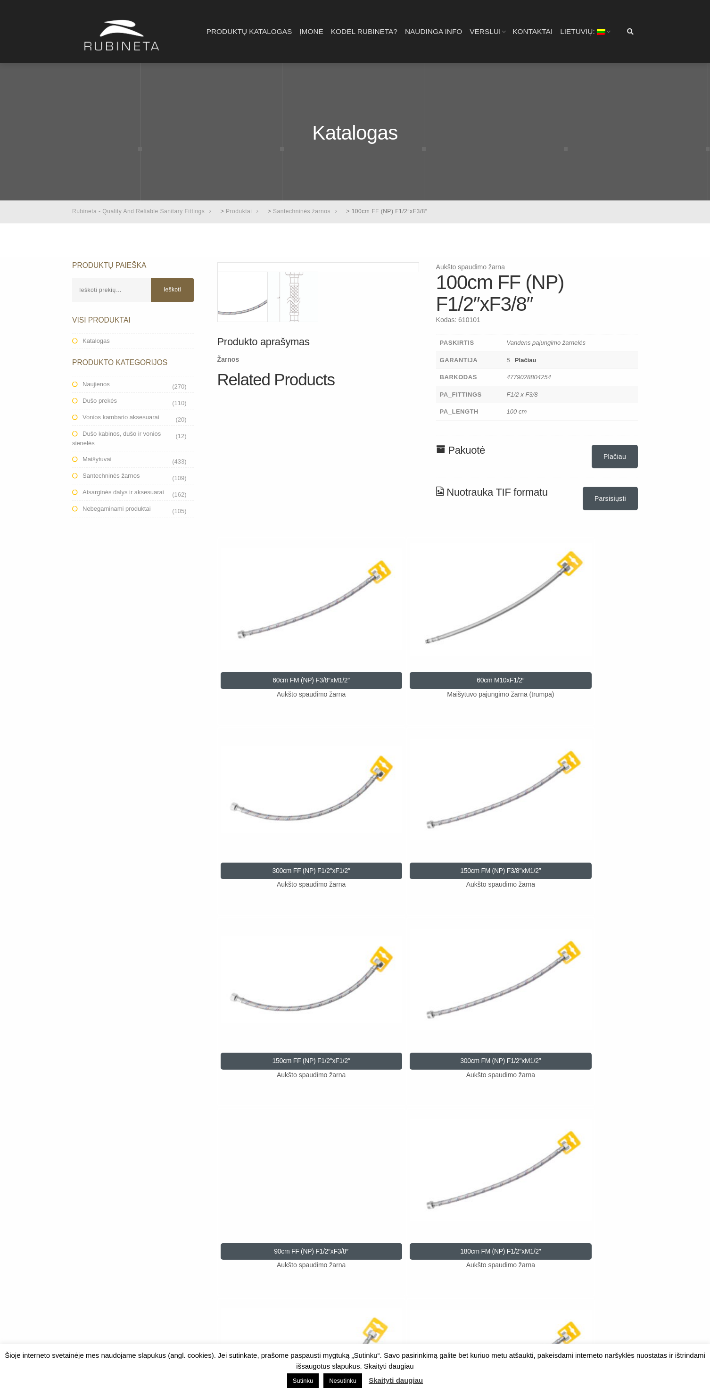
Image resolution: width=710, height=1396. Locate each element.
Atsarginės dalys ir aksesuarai (123, 492)
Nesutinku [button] (342, 1380)
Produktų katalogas (249, 31)
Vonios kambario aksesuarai (121, 417)
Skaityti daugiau (396, 1380)
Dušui (91, 1277)
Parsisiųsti (610, 498)
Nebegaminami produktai (117, 508)
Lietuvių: (582, 31)
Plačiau (526, 360)
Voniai (91, 1264)
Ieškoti (172, 289)
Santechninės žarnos (111, 475)
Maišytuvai (97, 459)
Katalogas (96, 340)
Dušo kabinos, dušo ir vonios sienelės (116, 438)
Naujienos (96, 384)
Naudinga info (433, 31)
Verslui (485, 31)
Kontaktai (532, 31)
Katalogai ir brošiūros (112, 1317)
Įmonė (311, 31)
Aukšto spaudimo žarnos (116, 1304)
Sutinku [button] (303, 1380)
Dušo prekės (100, 400)
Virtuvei (93, 1291)
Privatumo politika (252, 1264)
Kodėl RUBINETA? (364, 31)
